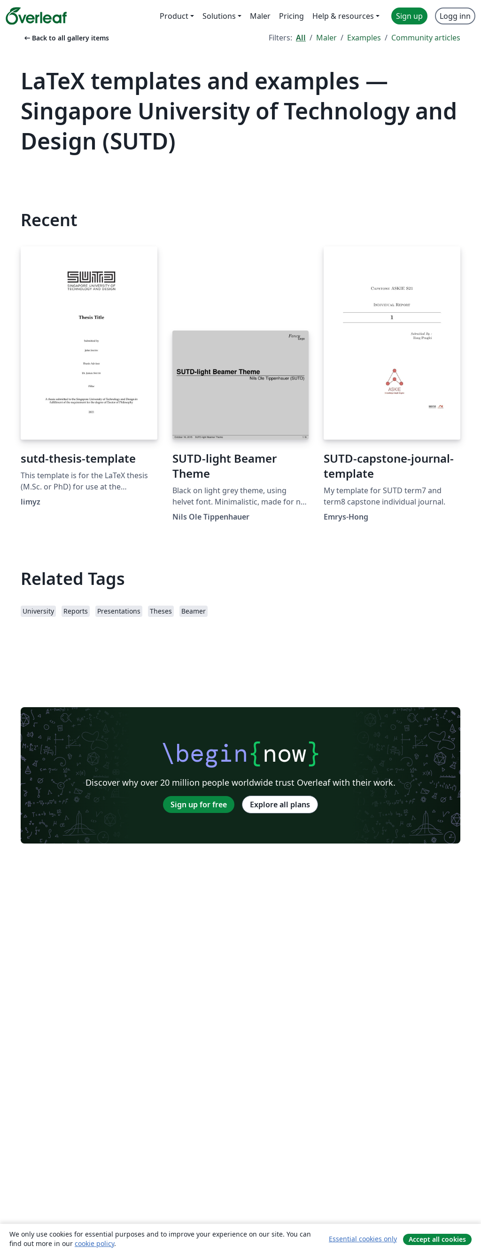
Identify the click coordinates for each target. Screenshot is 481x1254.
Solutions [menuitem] (219, 16)
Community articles (425, 37)
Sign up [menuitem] (409, 16)
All (301, 37)
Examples (364, 37)
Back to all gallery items (66, 37)
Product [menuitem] (174, 16)
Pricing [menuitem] (291, 16)
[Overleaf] (36, 16)
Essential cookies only (363, 1238)
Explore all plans (280, 804)
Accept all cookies (437, 1239)
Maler (326, 37)
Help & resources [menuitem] (343, 16)
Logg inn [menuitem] (455, 16)
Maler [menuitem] (260, 16)
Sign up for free (199, 804)
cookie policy (94, 1243)
